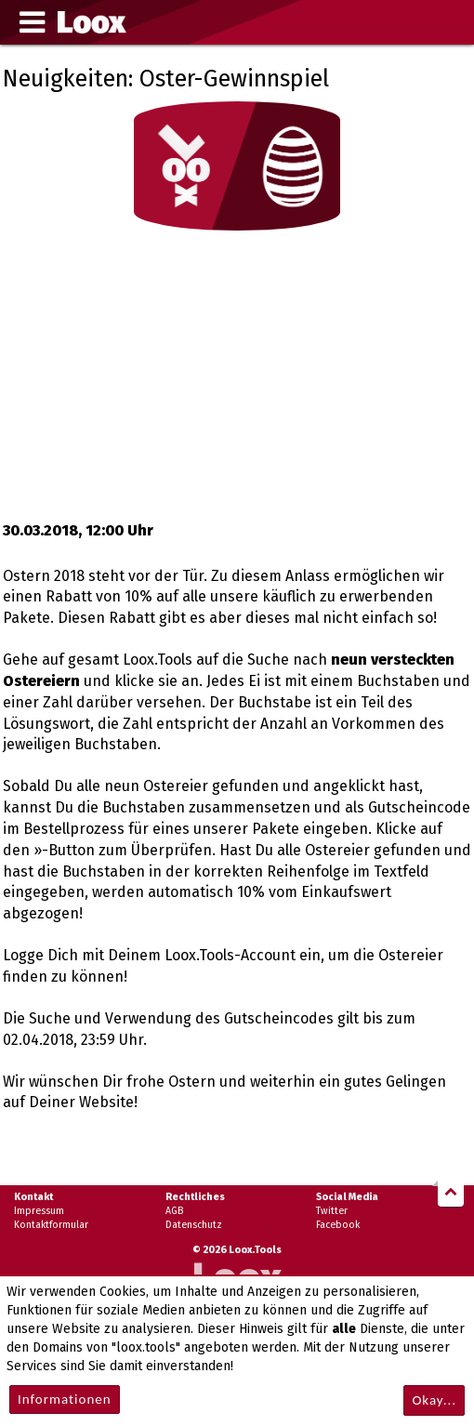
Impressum (39, 1211)
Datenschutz (193, 1225)
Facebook (338, 1225)
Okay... (434, 1400)
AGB (174, 1211)
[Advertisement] (237, 372)
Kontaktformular (51, 1225)
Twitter (332, 1211)
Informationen (65, 1399)
